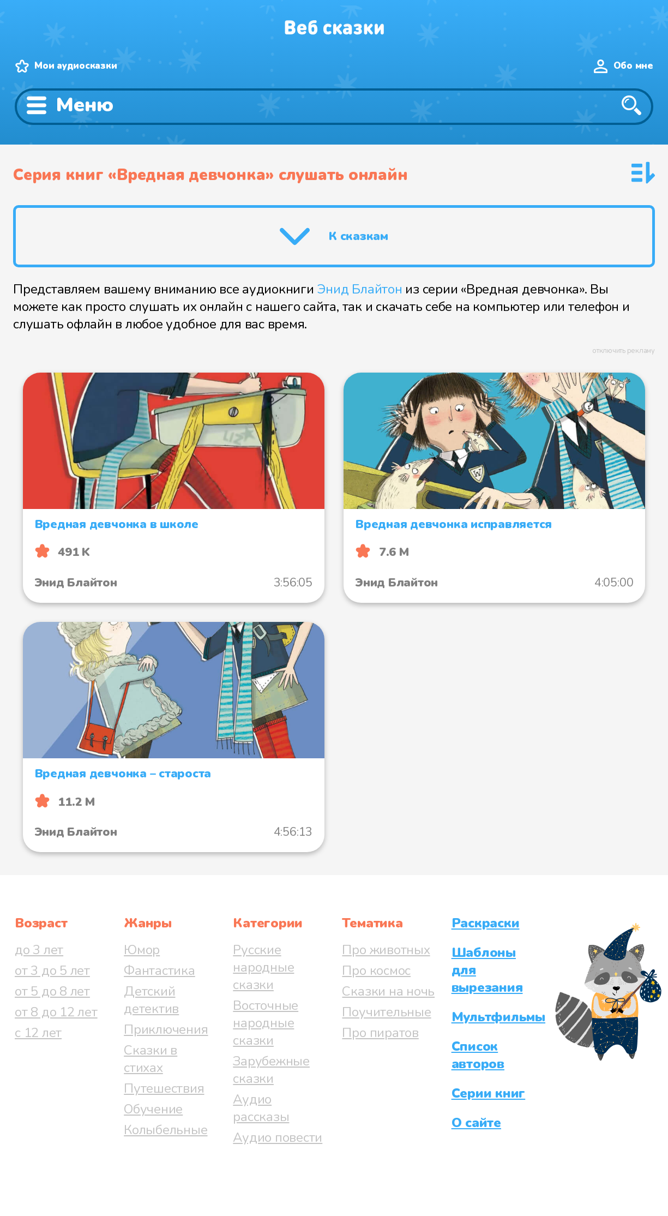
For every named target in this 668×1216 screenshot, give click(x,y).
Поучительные (386, 1012)
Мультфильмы (498, 1017)
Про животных (386, 950)
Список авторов (478, 1055)
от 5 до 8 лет (52, 991)
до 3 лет (39, 950)
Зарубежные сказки (271, 1069)
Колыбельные (165, 1130)
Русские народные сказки (263, 967)
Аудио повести (277, 1137)
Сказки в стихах (150, 1058)
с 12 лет (38, 1032)
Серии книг (489, 1093)
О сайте (476, 1122)
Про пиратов (380, 1032)
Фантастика (159, 970)
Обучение (153, 1109)
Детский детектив (151, 1000)
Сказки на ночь (388, 991)
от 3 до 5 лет (52, 970)
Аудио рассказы (261, 1108)
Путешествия (164, 1088)
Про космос (376, 970)
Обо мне (633, 65)
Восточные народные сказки (265, 1023)
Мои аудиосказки (75, 65)
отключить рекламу (623, 351)
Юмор (142, 950)
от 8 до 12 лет (56, 1012)
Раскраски (486, 923)
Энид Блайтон (359, 289)
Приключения (166, 1029)
